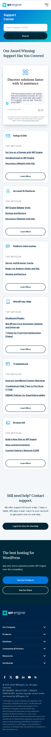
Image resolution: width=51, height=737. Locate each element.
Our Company (24, 627)
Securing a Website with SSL (20, 163)
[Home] (12, 5)
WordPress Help (22, 301)
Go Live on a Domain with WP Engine (24, 152)
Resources (24, 656)
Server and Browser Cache (19, 263)
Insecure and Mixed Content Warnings (25, 380)
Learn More (25, 176)
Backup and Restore (15, 213)
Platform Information (24, 246)
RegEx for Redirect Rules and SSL (22, 268)
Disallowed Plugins (14, 318)
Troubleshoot (20, 364)
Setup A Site (20, 135)
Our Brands (24, 663)
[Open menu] (46, 5)
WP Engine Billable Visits (18, 207)
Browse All (19, 422)
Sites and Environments (17, 445)
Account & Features (24, 191)
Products (24, 634)
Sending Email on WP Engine (19, 158)
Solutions (24, 641)
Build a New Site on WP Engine (21, 439)
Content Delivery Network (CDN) (22, 450)
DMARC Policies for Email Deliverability (25, 395)
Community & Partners (24, 648)
